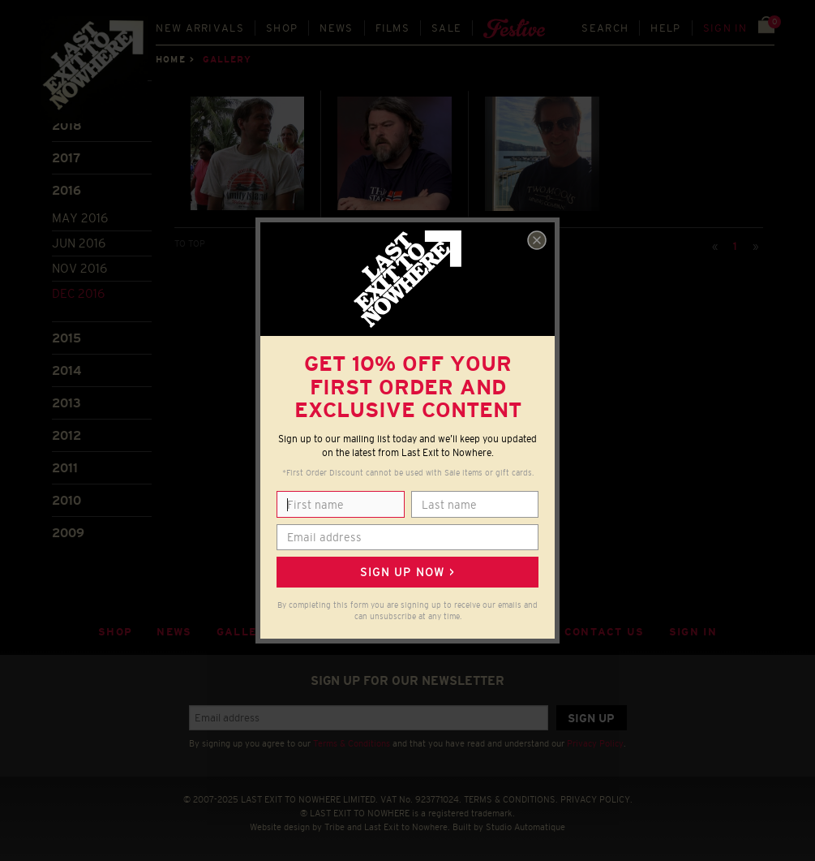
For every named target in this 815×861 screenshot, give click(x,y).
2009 (68, 533)
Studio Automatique (525, 827)
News (336, 28)
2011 (65, 468)
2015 (66, 338)
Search (604, 28)
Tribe (334, 827)
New (200, 28)
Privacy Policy (595, 743)
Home (170, 59)
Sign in (725, 28)
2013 (66, 403)
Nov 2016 (79, 268)
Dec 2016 (78, 293)
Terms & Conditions (351, 743)
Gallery (245, 632)
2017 (66, 158)
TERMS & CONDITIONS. (511, 799)
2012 (66, 435)
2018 (67, 125)
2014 (66, 370)
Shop (282, 28)
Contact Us (604, 632)
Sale (446, 28)
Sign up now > (407, 572)
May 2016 (80, 218)
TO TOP (189, 243)
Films (392, 28)
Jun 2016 (78, 243)
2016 (66, 190)
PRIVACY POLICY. (596, 799)
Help (665, 28)
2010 (66, 500)
